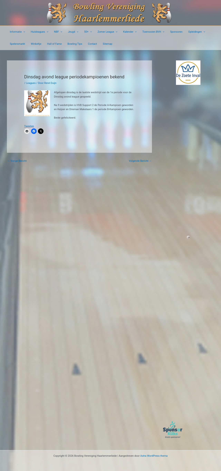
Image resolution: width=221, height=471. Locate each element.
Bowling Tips (72, 43)
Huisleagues (38, 32)
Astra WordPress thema (154, 455)
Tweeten (29, 126)
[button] (23, 32)
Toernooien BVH (149, 32)
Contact (89, 43)
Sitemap (104, 43)
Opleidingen (191, 32)
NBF (57, 32)
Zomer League (104, 32)
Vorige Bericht (17, 160)
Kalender (126, 32)
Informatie (17, 32)
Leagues (31, 83)
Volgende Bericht (140, 160)
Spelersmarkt (17, 43)
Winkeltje (35, 43)
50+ (85, 32)
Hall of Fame (53, 43)
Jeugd (71, 32)
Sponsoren (171, 31)
